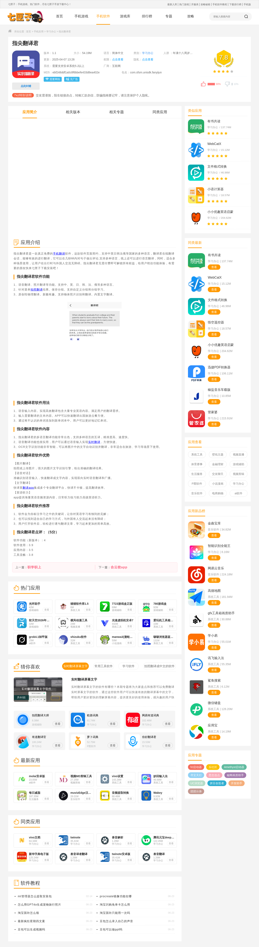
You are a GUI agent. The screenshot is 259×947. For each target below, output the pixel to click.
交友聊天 (217, 474)
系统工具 (197, 454)
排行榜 (147, 16)
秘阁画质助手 (235, 775)
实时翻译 (94, 442)
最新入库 (172, 4)
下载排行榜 (235, 4)
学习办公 (51, 31)
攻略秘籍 (206, 4)
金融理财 (217, 464)
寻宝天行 (196, 775)
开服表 (195, 4)
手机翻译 (59, 253)
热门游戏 (184, 4)
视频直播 (238, 454)
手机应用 (39, 31)
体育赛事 (197, 464)
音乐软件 (197, 493)
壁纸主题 (217, 454)
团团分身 (196, 791)
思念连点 (214, 775)
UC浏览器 (196, 783)
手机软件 (103, 16)
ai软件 (239, 493)
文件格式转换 (217, 166)
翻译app (28, 487)
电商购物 (217, 493)
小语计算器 (215, 189)
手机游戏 (81, 16)
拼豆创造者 (217, 783)
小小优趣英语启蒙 (220, 211)
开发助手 (236, 783)
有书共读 (213, 121)
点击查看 (117, 59)
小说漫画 (217, 483)
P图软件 (197, 483)
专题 (168, 16)
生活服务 (197, 474)
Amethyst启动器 (234, 767)
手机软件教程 (220, 4)
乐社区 (213, 767)
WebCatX (214, 144)
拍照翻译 (37, 289)
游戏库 (125, 16)
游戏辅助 (238, 464)
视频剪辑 (238, 474)
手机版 (247, 4)
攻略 (190, 16)
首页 (59, 16)
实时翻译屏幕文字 (84, 679)
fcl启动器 (196, 767)
